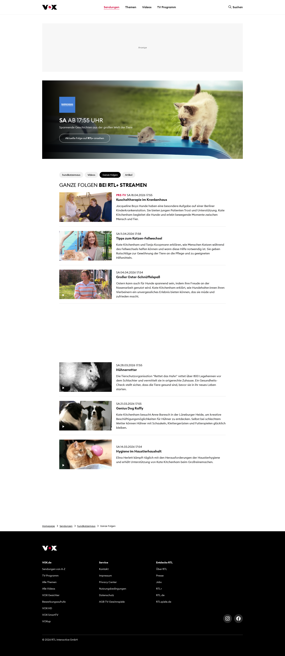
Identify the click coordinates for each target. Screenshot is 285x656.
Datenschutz (106, 595)
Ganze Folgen (110, 174)
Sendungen (66, 526)
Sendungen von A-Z (53, 569)
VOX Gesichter (50, 595)
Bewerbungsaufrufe (54, 601)
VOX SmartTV (50, 614)
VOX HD (47, 608)
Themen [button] (130, 7)
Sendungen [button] (111, 7)
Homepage (48, 526)
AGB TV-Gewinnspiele (112, 601)
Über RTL (161, 569)
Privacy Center (108, 582)
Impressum (105, 575)
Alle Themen (49, 582)
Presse (160, 575)
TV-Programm (50, 575)
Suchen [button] (235, 7)
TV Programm (166, 7)
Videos (146, 7)
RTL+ (159, 588)
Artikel (128, 174)
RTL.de (160, 595)
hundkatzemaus (86, 526)
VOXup (46, 621)
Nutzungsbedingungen (112, 588)
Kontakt (104, 569)
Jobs (159, 582)
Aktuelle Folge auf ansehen (84, 138)
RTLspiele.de (163, 601)
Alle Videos (48, 588)
